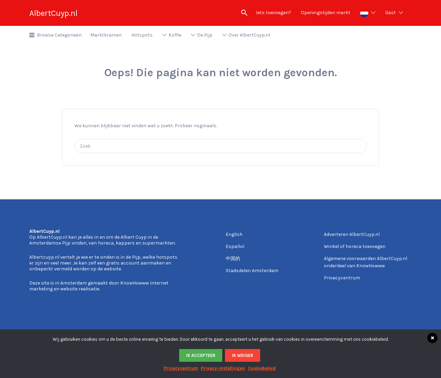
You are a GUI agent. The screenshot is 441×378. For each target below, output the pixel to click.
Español (235, 246)
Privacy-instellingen (223, 368)
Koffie (174, 35)
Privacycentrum (342, 278)
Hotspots (142, 35)
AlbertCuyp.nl (53, 13)
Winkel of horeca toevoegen (355, 246)
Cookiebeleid (262, 368)
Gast (390, 13)
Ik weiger (242, 355)
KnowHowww (134, 283)
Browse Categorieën (59, 35)
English (234, 234)
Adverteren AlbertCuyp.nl (352, 234)
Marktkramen (106, 35)
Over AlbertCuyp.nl (249, 35)
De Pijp (205, 35)
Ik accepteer (200, 355)
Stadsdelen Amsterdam (252, 270)
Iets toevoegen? (273, 13)
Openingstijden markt (325, 13)
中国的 (233, 258)
